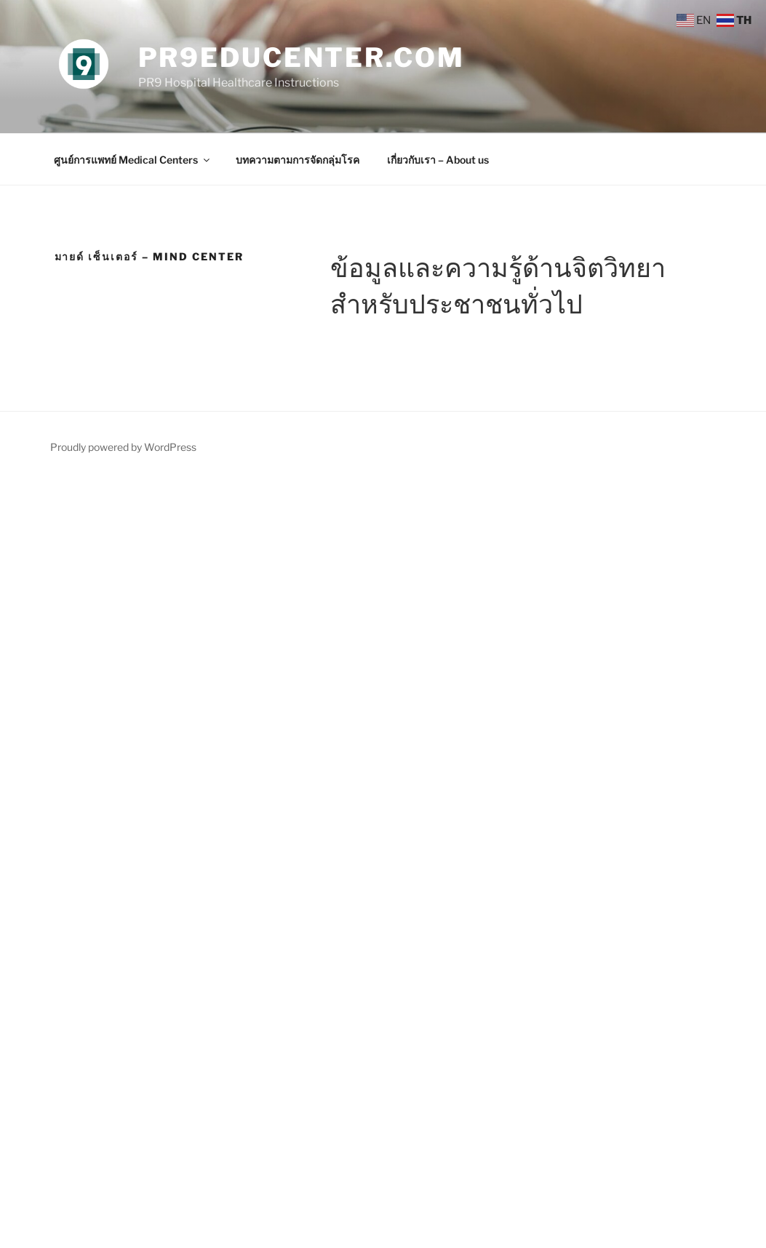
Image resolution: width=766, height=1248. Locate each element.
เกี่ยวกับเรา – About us (438, 159)
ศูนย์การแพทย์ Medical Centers (133, 159)
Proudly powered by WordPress (123, 447)
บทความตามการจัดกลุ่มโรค (297, 159)
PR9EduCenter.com (301, 57)
